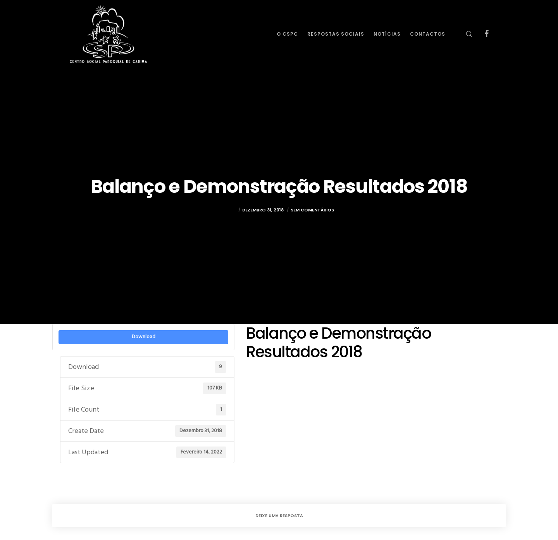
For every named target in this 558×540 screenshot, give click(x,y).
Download (143, 336)
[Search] (464, 34)
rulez (230, 210)
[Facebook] (481, 34)
